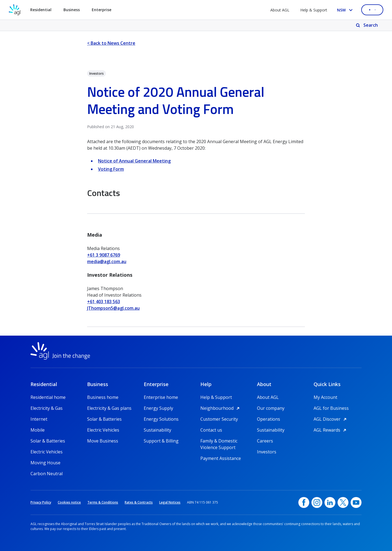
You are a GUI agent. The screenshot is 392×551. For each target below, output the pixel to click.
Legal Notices (169, 502)
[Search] (367, 25)
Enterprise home (161, 397)
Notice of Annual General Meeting (134, 161)
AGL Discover (331, 419)
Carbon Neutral (46, 474)
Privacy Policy (40, 502)
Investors (266, 452)
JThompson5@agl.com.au (113, 308)
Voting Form (111, 169)
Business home (102, 397)
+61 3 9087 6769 (103, 255)
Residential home (48, 397)
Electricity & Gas (46, 408)
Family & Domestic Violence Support (218, 441)
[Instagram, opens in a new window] (316, 502)
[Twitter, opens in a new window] (343, 502)
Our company (270, 408)
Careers (265, 441)
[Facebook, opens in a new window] (303, 502)
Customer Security (219, 419)
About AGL (279, 10)
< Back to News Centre (111, 43)
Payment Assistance (220, 458)
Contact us (211, 430)
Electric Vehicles (46, 452)
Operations (268, 419)
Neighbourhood (220, 408)
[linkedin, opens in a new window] (329, 502)
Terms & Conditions (102, 502)
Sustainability (157, 430)
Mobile (37, 430)
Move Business (102, 441)
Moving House (45, 463)
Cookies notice (69, 502)
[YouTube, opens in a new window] (356, 502)
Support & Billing (161, 441)
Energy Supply (158, 408)
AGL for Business (331, 408)
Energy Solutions (161, 419)
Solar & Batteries (47, 441)
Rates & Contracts (139, 502)
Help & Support (313, 10)
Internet (38, 419)
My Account (325, 397)
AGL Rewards (331, 430)
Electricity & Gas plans (109, 408)
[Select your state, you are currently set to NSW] (346, 10)
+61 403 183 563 (103, 302)
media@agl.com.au (106, 261)
